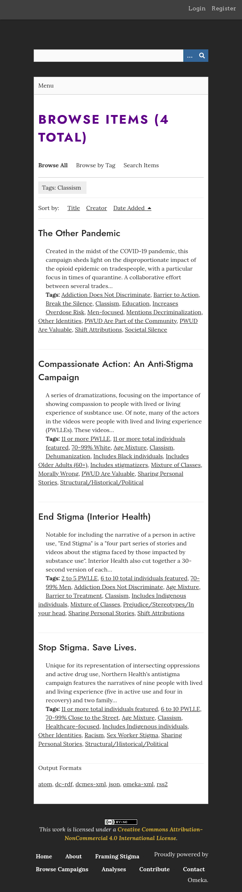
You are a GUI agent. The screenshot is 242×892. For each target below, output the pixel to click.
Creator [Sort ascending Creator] (96, 208)
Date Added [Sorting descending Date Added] (129, 208)
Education (135, 303)
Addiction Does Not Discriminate (106, 294)
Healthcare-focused (72, 726)
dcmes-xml (90, 784)
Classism (107, 303)
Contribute (154, 869)
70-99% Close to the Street (82, 717)
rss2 (162, 784)
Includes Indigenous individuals (145, 726)
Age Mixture (130, 447)
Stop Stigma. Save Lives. (87, 647)
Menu (46, 85)
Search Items (141, 165)
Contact (194, 869)
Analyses (113, 869)
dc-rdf (63, 784)
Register (224, 8)
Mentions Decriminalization (164, 312)
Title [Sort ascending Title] (73, 208)
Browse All (53, 165)
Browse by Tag (95, 165)
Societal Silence (146, 329)
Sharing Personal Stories (101, 613)
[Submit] (202, 55)
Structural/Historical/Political (101, 482)
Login (197, 8)
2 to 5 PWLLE (80, 578)
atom (45, 784)
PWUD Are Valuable (108, 473)
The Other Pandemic (79, 232)
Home (44, 856)
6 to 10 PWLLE (180, 709)
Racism (94, 735)
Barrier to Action (176, 294)
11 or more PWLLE (86, 438)
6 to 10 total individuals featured (144, 578)
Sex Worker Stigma (132, 735)
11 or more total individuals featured (110, 709)
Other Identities (59, 321)
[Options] (189, 55)
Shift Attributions (98, 329)
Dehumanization (68, 456)
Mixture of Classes (176, 465)
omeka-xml (138, 784)
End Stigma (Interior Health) (94, 516)
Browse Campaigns (62, 869)
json (114, 784)
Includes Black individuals (128, 456)
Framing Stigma (117, 856)
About (73, 856)
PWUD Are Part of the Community (130, 321)
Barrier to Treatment (74, 595)
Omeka (197, 880)
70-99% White (91, 447)
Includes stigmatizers (119, 465)
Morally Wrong (58, 473)
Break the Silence (69, 303)
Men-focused (105, 312)
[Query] (121, 55)
